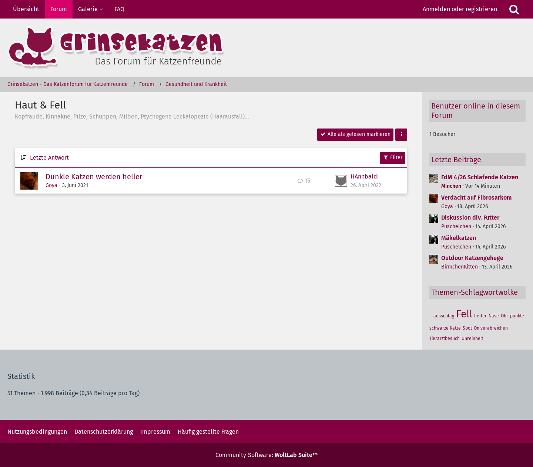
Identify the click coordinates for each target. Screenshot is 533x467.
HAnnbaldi (365, 176)
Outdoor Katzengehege (472, 257)
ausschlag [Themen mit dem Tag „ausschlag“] (443, 315)
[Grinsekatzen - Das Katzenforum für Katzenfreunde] (266, 47)
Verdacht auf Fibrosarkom (476, 197)
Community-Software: (266, 454)
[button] (401, 135)
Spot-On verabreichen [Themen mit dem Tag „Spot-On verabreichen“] (485, 328)
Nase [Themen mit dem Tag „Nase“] (494, 315)
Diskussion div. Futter (470, 217)
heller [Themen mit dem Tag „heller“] (480, 315)
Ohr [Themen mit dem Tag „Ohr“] (504, 315)
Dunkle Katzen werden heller (94, 176)
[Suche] (514, 9)
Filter (392, 157)
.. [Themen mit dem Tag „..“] (430, 315)
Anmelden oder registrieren (460, 9)
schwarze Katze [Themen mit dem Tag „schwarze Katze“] (445, 328)
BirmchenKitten (459, 267)
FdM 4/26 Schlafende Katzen (479, 177)
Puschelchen (456, 226)
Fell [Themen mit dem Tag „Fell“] (464, 314)
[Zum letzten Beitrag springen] (341, 181)
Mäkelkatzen (458, 237)
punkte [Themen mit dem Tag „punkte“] (517, 315)
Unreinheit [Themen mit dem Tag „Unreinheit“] (472, 338)
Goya (51, 185)
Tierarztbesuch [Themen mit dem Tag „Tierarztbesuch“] (444, 338)
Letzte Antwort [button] (49, 157)
